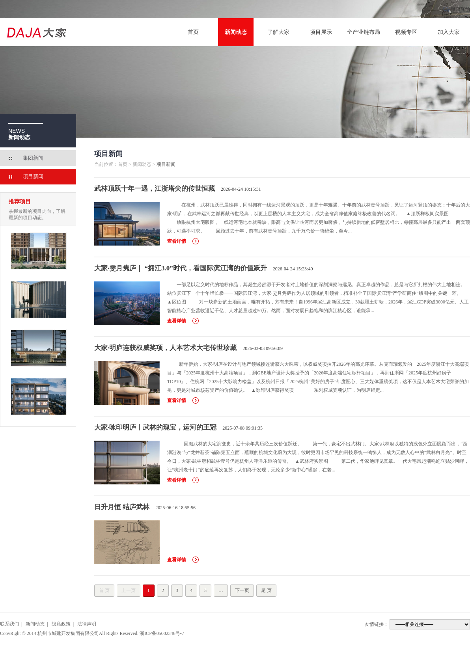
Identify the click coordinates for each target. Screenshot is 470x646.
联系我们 (9, 624)
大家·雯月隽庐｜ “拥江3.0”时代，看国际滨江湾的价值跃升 (180, 268)
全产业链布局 (363, 32)
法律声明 (86, 624)
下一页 (242, 590)
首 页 (104, 590)
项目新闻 (33, 176)
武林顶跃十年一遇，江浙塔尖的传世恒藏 (154, 188)
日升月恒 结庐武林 (121, 507)
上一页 (128, 590)
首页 (193, 32)
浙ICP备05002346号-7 (162, 633)
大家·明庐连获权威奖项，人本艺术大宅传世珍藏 (165, 348)
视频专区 (406, 32)
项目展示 (321, 32)
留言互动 (460, 9)
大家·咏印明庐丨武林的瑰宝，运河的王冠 (155, 427)
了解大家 (278, 32)
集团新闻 (33, 158)
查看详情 (176, 241)
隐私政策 (61, 624)
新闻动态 (236, 32)
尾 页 (266, 590)
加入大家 (449, 32)
